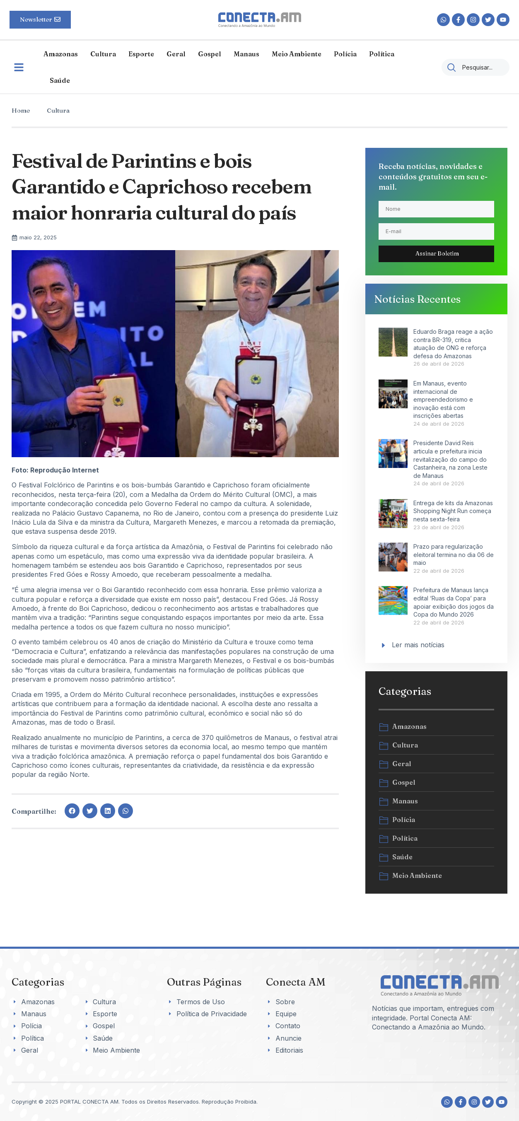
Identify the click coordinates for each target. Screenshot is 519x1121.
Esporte (141, 54)
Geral (176, 54)
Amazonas (60, 54)
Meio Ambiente (296, 54)
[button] (72, 810)
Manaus (246, 54)
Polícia (345, 54)
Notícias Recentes (417, 299)
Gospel (209, 54)
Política (381, 54)
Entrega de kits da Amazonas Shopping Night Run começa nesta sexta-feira (453, 511)
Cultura (103, 54)
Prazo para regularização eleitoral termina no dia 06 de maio (453, 554)
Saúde (60, 80)
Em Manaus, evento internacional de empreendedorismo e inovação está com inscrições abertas (443, 399)
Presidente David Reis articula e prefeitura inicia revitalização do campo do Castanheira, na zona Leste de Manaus (450, 459)
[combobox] (475, 67)
